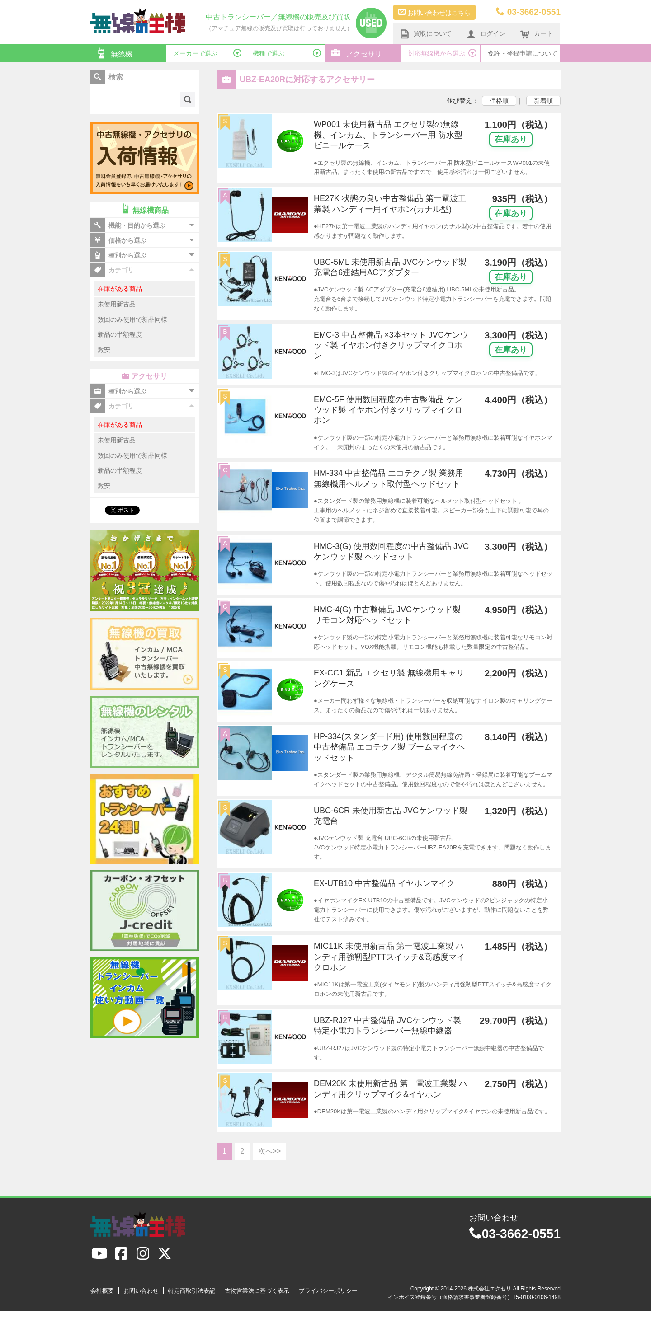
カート (536, 33)
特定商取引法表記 (191, 1290)
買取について (426, 33)
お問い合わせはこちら (434, 12)
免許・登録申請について (522, 53)
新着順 (543, 100)
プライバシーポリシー (328, 1290)
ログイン (486, 33)
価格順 (499, 100)
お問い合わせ (141, 1290)
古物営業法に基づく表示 (257, 1290)
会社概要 (102, 1290)
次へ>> (269, 1151)
